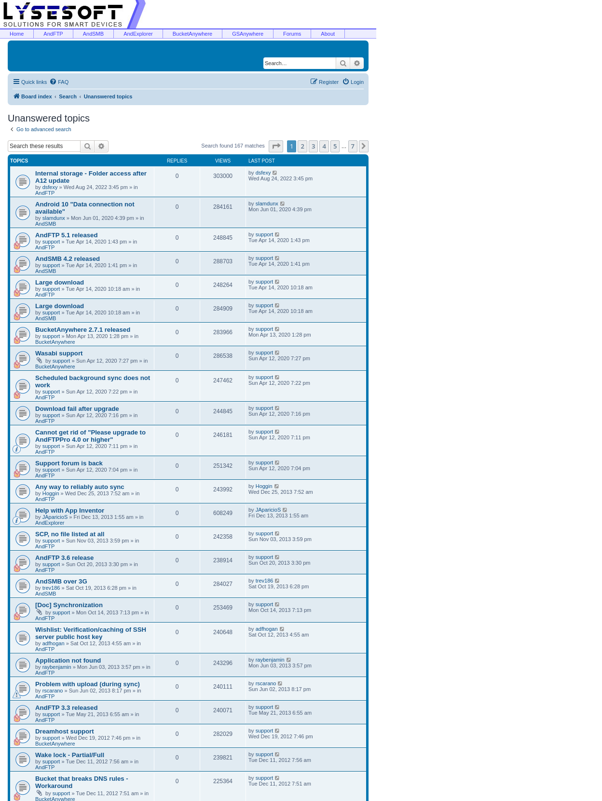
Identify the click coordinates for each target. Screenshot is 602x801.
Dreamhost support (64, 731)
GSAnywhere (247, 34)
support (51, 241)
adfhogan (53, 643)
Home (17, 34)
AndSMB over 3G (61, 581)
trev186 (51, 588)
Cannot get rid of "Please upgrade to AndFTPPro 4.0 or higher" (90, 436)
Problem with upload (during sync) (87, 684)
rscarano (52, 690)
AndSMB (93, 34)
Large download (59, 282)
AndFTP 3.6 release (64, 557)
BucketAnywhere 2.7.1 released (82, 329)
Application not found (68, 660)
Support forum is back (69, 463)
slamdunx (53, 218)
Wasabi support (58, 353)
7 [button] (353, 146)
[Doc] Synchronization (69, 605)
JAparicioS (55, 517)
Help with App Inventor (69, 510)
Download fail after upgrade (77, 408)
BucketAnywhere (193, 34)
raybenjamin (56, 667)
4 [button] (324, 146)
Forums (292, 34)
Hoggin (50, 493)
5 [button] (335, 146)
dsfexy (50, 187)
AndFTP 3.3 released (66, 707)
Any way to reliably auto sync (79, 486)
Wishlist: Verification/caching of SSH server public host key (90, 633)
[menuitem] (58, 82)
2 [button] (302, 146)
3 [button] (313, 146)
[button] (276, 146)
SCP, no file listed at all (69, 534)
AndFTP (53, 34)
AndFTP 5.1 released (66, 235)
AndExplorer (138, 34)
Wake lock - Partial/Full (69, 755)
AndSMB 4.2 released (67, 258)
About (328, 34)
